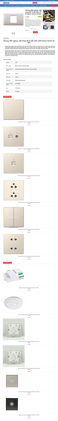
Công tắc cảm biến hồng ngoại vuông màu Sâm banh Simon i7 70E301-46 (29, 391)
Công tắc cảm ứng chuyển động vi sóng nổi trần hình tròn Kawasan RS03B (29, 314)
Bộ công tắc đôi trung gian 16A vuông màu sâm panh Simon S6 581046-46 (29, 229)
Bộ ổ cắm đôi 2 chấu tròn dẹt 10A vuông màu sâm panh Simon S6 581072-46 (29, 256)
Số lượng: (26, 30)
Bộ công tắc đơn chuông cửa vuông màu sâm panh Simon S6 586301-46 (29, 121)
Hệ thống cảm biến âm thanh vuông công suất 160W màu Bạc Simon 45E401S (29, 368)
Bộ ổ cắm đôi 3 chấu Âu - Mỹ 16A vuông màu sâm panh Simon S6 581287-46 (29, 202)
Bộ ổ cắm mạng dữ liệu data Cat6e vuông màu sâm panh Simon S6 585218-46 (29, 175)
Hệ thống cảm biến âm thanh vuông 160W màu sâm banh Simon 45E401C (29, 341)
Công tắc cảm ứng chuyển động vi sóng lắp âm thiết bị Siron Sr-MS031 (29, 287)
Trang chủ (4, 7)
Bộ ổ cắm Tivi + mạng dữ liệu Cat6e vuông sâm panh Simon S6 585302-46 (29, 148)
